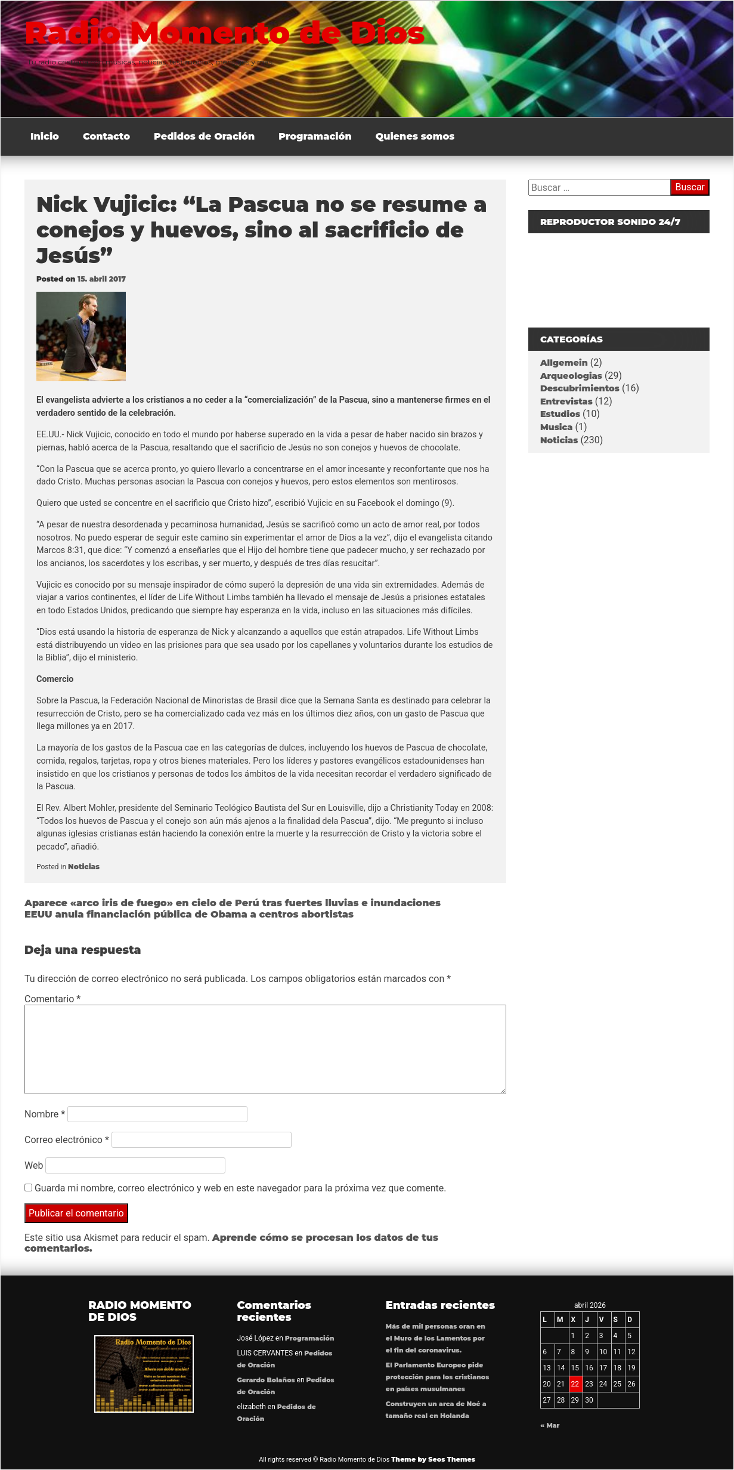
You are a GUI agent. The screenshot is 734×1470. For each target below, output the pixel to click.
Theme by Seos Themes (433, 1459)
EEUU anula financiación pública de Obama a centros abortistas (189, 914)
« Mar (549, 1425)
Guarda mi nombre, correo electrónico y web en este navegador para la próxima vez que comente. (240, 1188)
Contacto (106, 136)
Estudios (560, 414)
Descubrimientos (580, 388)
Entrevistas (566, 401)
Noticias (84, 866)
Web (33, 1165)
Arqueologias (571, 375)
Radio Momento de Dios (228, 32)
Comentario (52, 999)
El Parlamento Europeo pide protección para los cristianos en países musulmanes (437, 1377)
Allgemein (564, 362)
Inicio (44, 136)
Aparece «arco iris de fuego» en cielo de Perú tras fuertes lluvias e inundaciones (232, 903)
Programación (315, 136)
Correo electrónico (66, 1139)
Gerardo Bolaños (266, 1380)
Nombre (44, 1114)
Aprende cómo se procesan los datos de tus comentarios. (231, 1243)
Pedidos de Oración (204, 136)
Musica (556, 427)
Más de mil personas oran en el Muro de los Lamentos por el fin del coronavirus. (435, 1338)
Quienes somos (415, 136)
